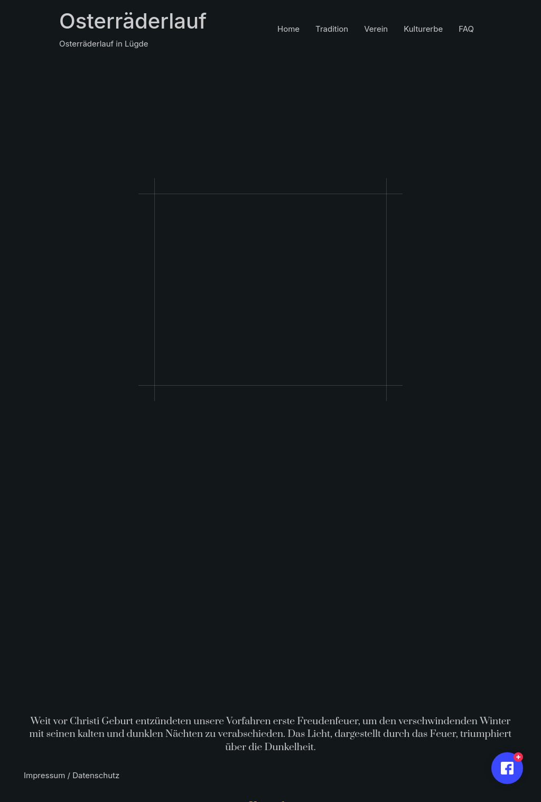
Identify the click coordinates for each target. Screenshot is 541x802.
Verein (376, 29)
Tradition (331, 29)
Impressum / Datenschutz (71, 775)
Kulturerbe (423, 29)
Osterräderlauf (133, 21)
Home (288, 29)
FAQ (466, 29)
